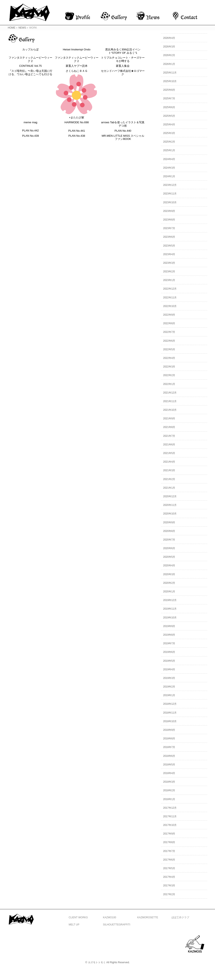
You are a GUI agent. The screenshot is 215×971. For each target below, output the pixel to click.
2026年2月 (169, 55)
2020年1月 (169, 591)
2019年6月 (169, 652)
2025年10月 (170, 81)
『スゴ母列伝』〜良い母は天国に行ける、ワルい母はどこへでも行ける (30, 73)
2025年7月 (169, 98)
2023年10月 (170, 202)
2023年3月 (169, 262)
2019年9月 (169, 626)
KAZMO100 (109, 917)
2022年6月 (169, 340)
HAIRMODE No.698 (76, 122)
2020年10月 (170, 513)
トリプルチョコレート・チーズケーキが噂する (123, 59)
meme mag (30, 122)
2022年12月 (170, 288)
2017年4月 (169, 876)
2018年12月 (170, 703)
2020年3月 (169, 574)
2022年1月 (169, 384)
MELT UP (74, 924)
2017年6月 (169, 859)
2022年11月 (170, 297)
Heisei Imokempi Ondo (76, 49)
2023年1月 (169, 280)
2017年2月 (169, 894)
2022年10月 (170, 306)
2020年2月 (169, 582)
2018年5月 (169, 764)
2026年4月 (169, 38)
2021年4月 (169, 461)
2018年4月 (169, 773)
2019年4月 (169, 669)
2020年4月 (169, 565)
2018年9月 (169, 729)
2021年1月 (169, 487)
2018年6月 (169, 755)
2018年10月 (170, 721)
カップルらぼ (30, 49)
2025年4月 (169, 124)
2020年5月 (169, 556)
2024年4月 (169, 159)
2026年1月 (169, 64)
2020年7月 (169, 539)
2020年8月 (169, 531)
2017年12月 (170, 807)
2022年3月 (169, 366)
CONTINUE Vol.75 (30, 66)
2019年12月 (170, 600)
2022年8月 (169, 323)
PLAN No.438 (77, 136)
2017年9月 (169, 833)
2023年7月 (169, 228)
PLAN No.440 (123, 131)
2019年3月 (169, 678)
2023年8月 (169, 219)
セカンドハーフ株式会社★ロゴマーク (123, 73)
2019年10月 (170, 617)
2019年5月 (169, 660)
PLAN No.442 (30, 131)
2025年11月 (170, 72)
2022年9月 (169, 314)
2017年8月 (169, 842)
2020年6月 (169, 548)
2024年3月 (169, 167)
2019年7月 (169, 643)
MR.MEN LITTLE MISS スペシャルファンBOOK (123, 138)
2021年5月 (169, 453)
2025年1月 (169, 150)
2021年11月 (170, 401)
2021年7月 (169, 435)
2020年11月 (170, 505)
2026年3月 (169, 46)
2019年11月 (170, 608)
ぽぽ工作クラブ (180, 917)
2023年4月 (169, 254)
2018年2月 (169, 790)
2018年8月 (169, 738)
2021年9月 (169, 418)
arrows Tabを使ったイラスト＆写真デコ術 (122, 124)
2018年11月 (170, 712)
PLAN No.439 (30, 136)
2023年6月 (169, 236)
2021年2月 (169, 479)
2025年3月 (169, 133)
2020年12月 (170, 496)
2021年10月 (170, 409)
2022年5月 (169, 349)
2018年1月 (169, 799)
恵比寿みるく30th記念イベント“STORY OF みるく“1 (122, 51)
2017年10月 (170, 825)
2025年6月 (169, 107)
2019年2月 (169, 686)
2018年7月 (169, 747)
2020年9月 (169, 522)
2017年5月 (169, 868)
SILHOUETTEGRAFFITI (116, 924)
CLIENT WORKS (78, 917)
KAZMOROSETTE (147, 917)
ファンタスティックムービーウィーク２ (30, 59)
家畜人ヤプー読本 (77, 66)
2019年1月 (169, 695)
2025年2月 (169, 141)
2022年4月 (169, 358)
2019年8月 (169, 634)
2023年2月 (169, 271)
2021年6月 (169, 444)
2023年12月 (170, 185)
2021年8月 (169, 427)
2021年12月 (170, 392)
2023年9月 (169, 211)
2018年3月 (169, 781)
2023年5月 (169, 245)
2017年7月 (169, 851)
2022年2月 (169, 375)
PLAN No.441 (76, 131)
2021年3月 (169, 470)
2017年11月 (170, 816)
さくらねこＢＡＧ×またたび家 (76, 94)
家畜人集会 (123, 66)
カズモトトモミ (97, 962)
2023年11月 (170, 193)
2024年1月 (169, 176)
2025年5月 (169, 115)
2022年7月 (169, 332)
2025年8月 (169, 89)
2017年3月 (169, 885)
